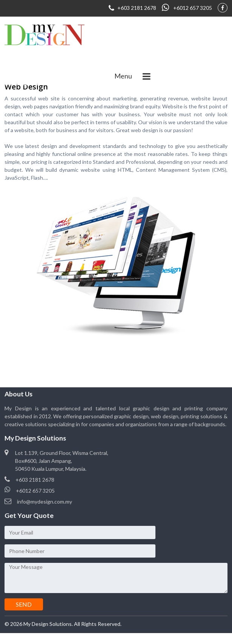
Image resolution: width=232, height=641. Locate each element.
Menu (123, 76)
